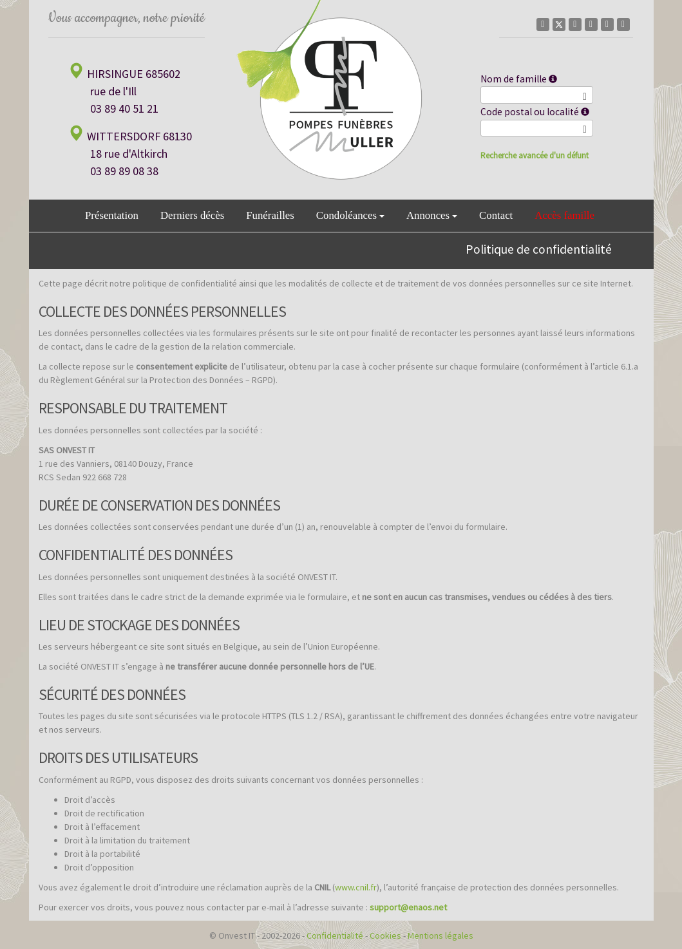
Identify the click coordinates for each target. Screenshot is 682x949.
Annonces (431, 215)
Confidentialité (335, 935)
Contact (496, 215)
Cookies (385, 935)
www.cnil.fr (356, 887)
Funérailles (270, 215)
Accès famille (564, 215)
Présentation (111, 215)
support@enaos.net (408, 907)
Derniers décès (192, 215)
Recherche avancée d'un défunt (534, 155)
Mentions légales (440, 935)
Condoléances (350, 215)
